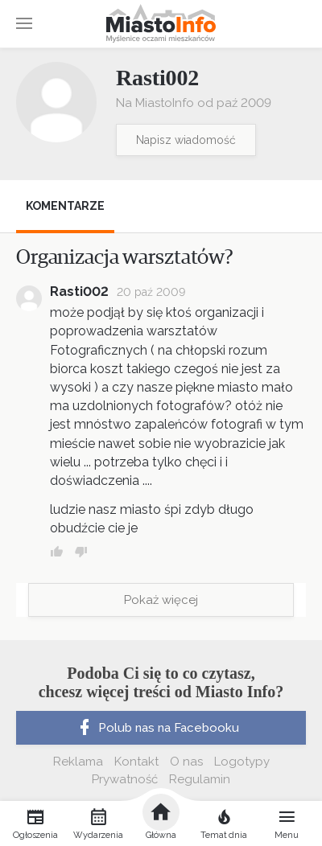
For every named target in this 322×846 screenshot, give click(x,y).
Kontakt (136, 761)
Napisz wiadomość (186, 139)
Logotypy (242, 761)
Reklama (78, 761)
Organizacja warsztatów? (124, 257)
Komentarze (65, 205)
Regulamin (199, 779)
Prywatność (125, 779)
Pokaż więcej (161, 600)
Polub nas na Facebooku (157, 728)
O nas (186, 761)
